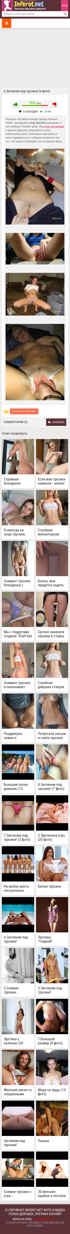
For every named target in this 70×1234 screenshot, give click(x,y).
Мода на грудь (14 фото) (52, 1092)
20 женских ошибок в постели (52, 1194)
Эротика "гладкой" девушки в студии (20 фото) (52, 939)
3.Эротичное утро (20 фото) (51, 837)
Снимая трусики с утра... (17, 1194)
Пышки (43, 1141)
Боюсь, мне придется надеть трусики (51, 583)
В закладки (28, 111)
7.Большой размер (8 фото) (50, 1041)
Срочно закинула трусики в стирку (51, 634)
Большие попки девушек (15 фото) (16, 786)
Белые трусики (49, 886)
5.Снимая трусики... (11, 990)
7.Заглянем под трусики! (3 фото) (17, 837)
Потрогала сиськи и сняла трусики (52, 736)
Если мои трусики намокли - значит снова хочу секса (51, 481)
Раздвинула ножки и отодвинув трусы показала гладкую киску (18, 736)
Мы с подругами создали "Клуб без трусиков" (18, 634)
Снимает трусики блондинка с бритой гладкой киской (17, 583)
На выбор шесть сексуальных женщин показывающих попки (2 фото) (16, 888)
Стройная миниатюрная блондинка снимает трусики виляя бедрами (51, 532)
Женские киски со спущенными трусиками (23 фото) (18, 1092)
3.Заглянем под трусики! (50, 990)
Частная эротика (24, 411)
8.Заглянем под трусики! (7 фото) (51, 786)
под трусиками (54, 126)
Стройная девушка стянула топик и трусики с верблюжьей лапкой (51, 685)
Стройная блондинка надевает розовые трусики (17, 481)
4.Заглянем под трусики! (16, 939)
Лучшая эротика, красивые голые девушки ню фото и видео (35, 1224)
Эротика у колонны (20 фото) (13, 1041)
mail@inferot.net (45, 1219)
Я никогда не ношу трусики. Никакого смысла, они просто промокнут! (18, 532)
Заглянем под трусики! (14, 1143)
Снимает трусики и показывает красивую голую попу (17, 685)
